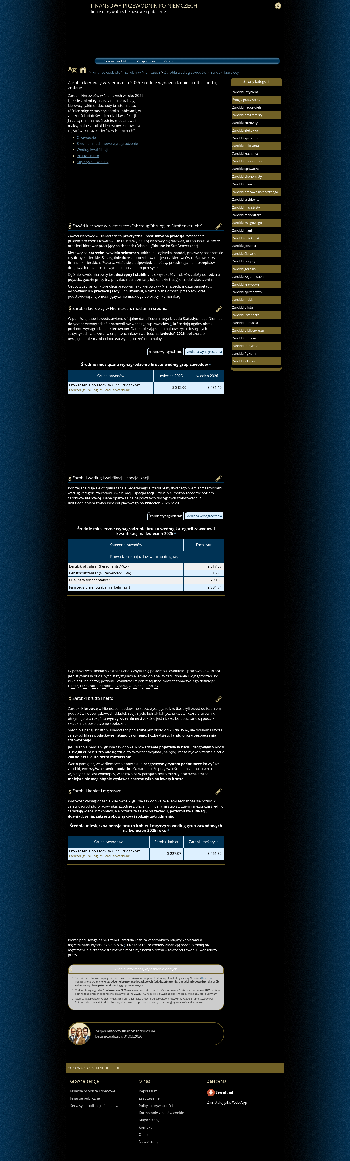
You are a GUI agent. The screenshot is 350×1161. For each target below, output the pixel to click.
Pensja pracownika (246, 99)
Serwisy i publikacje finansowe (95, 1105)
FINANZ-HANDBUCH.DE (100, 1068)
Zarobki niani (242, 230)
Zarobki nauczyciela (247, 107)
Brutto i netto (88, 155)
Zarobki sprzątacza (246, 138)
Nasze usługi (149, 1141)
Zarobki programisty (247, 115)
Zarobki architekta (246, 199)
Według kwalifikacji (92, 149)
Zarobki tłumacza (245, 323)
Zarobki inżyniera (245, 92)
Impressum (148, 1091)
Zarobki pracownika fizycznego (255, 192)
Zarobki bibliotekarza (248, 330)
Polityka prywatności (156, 1105)
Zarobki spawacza (245, 169)
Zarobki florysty (244, 261)
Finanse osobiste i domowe (92, 1091)
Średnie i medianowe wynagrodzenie (107, 143)
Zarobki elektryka (245, 130)
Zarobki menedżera (246, 215)
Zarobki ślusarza (244, 253)
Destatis (206, 978)
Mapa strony (149, 1119)
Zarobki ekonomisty (247, 176)
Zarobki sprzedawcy (247, 292)
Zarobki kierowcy (245, 123)
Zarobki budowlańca (247, 161)
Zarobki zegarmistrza (248, 276)
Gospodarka (146, 61)
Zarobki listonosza (246, 315)
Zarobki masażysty (246, 207)
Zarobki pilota (242, 307)
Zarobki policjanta (245, 146)
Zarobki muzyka (244, 338)
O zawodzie (86, 137)
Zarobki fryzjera (244, 353)
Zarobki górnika (244, 269)
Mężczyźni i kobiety (92, 161)
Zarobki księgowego (247, 223)
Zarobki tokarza (244, 184)
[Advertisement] (185, 132)
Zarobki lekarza (243, 361)
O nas (168, 61)
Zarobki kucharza (245, 153)
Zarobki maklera (244, 299)
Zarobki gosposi (244, 246)
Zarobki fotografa (245, 346)
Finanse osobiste (116, 61)
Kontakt (145, 1127)
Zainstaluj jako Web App (227, 1102)
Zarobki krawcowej (246, 284)
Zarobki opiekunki (245, 238)
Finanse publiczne (85, 1098)
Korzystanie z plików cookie (161, 1112)
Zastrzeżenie (149, 1098)
